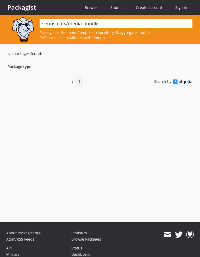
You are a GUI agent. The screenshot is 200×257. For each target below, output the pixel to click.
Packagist (21, 7)
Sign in (181, 7)
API (9, 248)
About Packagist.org (23, 232)
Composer (86, 32)
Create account (149, 7)
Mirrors (12, 254)
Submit (116, 7)
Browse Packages (86, 239)
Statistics (79, 232)
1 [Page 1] (79, 81)
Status (76, 248)
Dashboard (81, 254)
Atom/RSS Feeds (20, 239)
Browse (91, 7)
